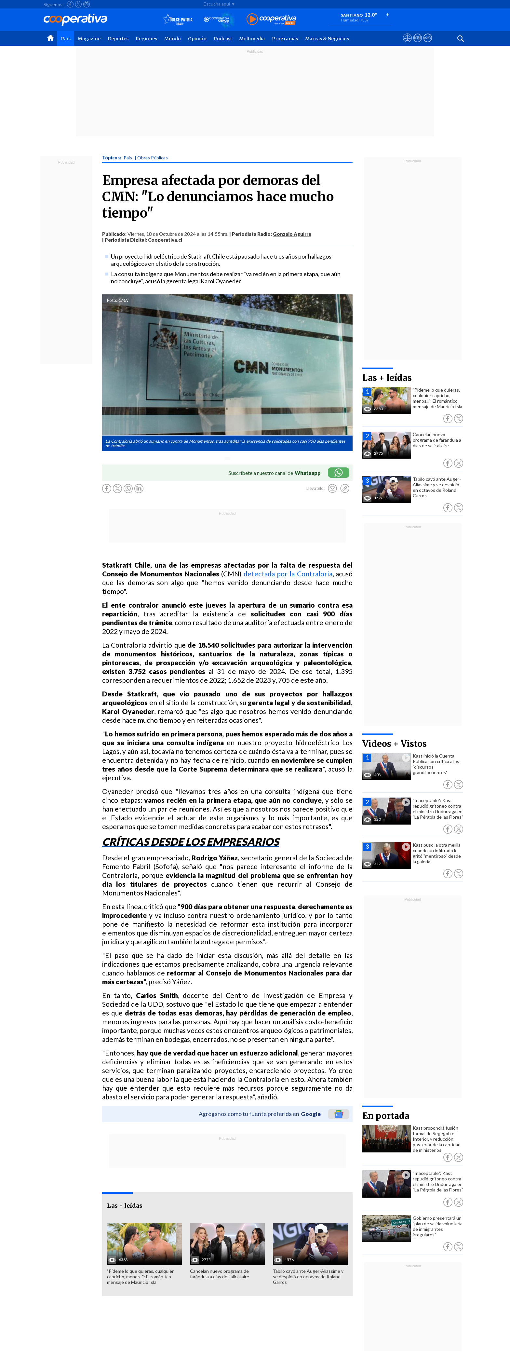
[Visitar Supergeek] (427, 44)
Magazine (89, 39)
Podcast (223, 39)
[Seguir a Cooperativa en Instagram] (86, 4)
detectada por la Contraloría (288, 574)
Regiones (146, 39)
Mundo (172, 39)
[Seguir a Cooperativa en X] (78, 4)
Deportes (118, 39)
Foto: (112, 300)
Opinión (197, 39)
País (66, 39)
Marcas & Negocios (327, 39)
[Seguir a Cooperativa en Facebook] (70, 4)
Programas (285, 39)
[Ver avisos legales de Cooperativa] (407, 44)
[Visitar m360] (417, 44)
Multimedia (252, 39)
